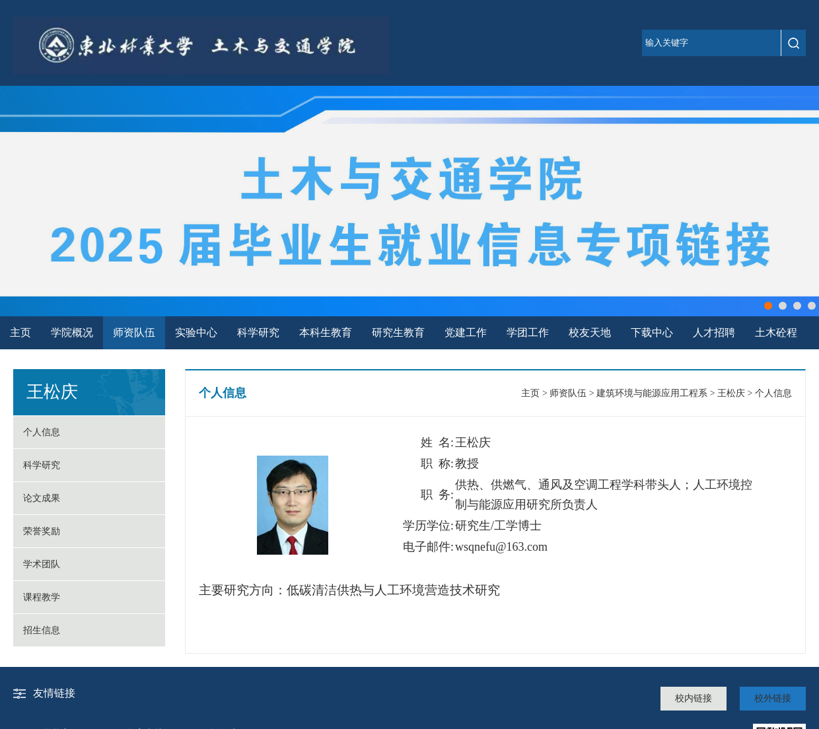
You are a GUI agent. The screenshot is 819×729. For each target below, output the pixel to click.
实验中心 (196, 332)
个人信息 (41, 432)
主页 (20, 332)
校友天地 (590, 332)
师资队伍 (134, 332)
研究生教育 (398, 332)
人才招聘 (714, 332)
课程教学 (41, 597)
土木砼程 (776, 332)
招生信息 (41, 630)
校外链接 (772, 698)
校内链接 (693, 698)
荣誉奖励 (41, 531)
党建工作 (466, 332)
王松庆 (731, 393)
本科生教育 (325, 332)
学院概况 (72, 332)
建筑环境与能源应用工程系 (651, 393)
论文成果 (41, 498)
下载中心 (652, 332)
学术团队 (41, 564)
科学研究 (258, 332)
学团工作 (528, 332)
